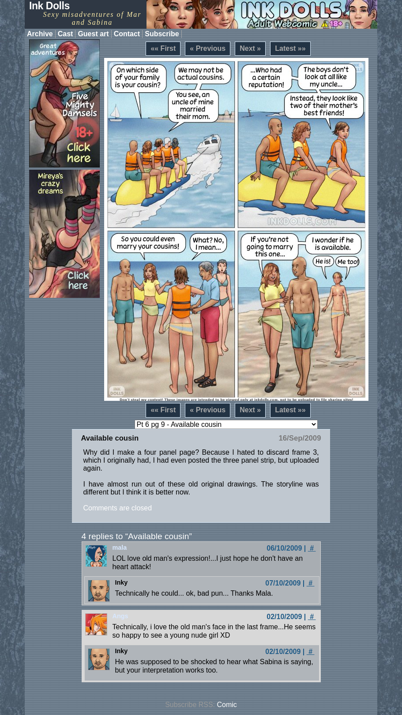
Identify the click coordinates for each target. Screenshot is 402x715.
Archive (40, 34)
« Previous (207, 48)
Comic (227, 704)
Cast (65, 34)
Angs (120, 616)
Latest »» (290, 48)
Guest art (93, 34)
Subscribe (162, 34)
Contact (127, 34)
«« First (163, 48)
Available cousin (110, 438)
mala (120, 547)
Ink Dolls (49, 5)
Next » (250, 48)
